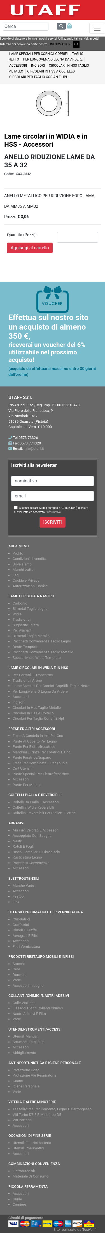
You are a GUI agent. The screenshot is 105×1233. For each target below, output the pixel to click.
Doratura (20, 975)
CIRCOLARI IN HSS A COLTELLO (51, 71)
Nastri (17, 841)
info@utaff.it (34, 448)
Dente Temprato (25, 647)
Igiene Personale (26, 1086)
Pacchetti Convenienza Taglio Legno (42, 641)
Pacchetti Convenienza (31, 863)
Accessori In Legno (28, 985)
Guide (17, 1199)
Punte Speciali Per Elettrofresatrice (41, 774)
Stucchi (19, 964)
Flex (16, 902)
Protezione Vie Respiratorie (34, 1075)
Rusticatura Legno (27, 857)
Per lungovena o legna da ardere (53, 59)
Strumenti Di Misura (29, 1042)
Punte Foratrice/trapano (32, 757)
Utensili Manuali (25, 1036)
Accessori (18, 65)
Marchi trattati (24, 569)
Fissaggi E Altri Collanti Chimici (38, 1008)
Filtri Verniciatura (26, 946)
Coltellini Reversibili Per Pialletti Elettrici (44, 813)
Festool (19, 896)
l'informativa (53, 512)
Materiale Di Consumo (30, 1176)
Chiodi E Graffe (25, 930)
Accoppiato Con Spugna (32, 835)
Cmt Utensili (22, 768)
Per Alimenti (22, 630)
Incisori (38, 65)
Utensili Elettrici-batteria (32, 1143)
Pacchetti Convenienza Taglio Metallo (43, 652)
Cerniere (19, 1204)
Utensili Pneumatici (28, 1148)
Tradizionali (22, 619)
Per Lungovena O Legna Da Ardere (40, 691)
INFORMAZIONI (60, 44)
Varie (17, 980)
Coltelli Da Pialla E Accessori (36, 802)
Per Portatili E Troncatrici (33, 675)
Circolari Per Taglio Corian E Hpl (38, 718)
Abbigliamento (24, 1053)
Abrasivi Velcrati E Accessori (36, 830)
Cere (16, 969)
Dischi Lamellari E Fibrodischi (36, 852)
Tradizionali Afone (27, 680)
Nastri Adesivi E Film (29, 1014)
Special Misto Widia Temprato (37, 658)
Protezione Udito (26, 1070)
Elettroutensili (24, 1171)
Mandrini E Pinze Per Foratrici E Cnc (41, 752)
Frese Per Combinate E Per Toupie (40, 763)
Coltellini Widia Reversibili (33, 807)
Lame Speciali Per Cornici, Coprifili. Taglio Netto (51, 686)
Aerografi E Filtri (25, 936)
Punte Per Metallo (27, 785)
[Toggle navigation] (97, 28)
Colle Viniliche (24, 1003)
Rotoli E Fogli (23, 846)
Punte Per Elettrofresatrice (34, 746)
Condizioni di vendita (29, 559)
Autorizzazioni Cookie (30, 586)
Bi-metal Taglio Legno (30, 608)
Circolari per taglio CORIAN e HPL (38, 77)
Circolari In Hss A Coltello (33, 713)
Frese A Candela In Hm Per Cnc (38, 736)
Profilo (18, 553)
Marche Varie (23, 885)
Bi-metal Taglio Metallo (31, 636)
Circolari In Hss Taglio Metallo (37, 707)
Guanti (18, 1081)
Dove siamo (22, 564)
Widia (17, 614)
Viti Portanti (22, 1120)
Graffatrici (21, 925)
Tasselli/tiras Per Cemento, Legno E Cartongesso (52, 1109)
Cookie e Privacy (26, 580)
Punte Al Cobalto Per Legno (35, 741)
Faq (15, 575)
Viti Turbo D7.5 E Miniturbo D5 (37, 1115)
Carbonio (20, 603)
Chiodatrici (21, 919)
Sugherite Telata (26, 625)
